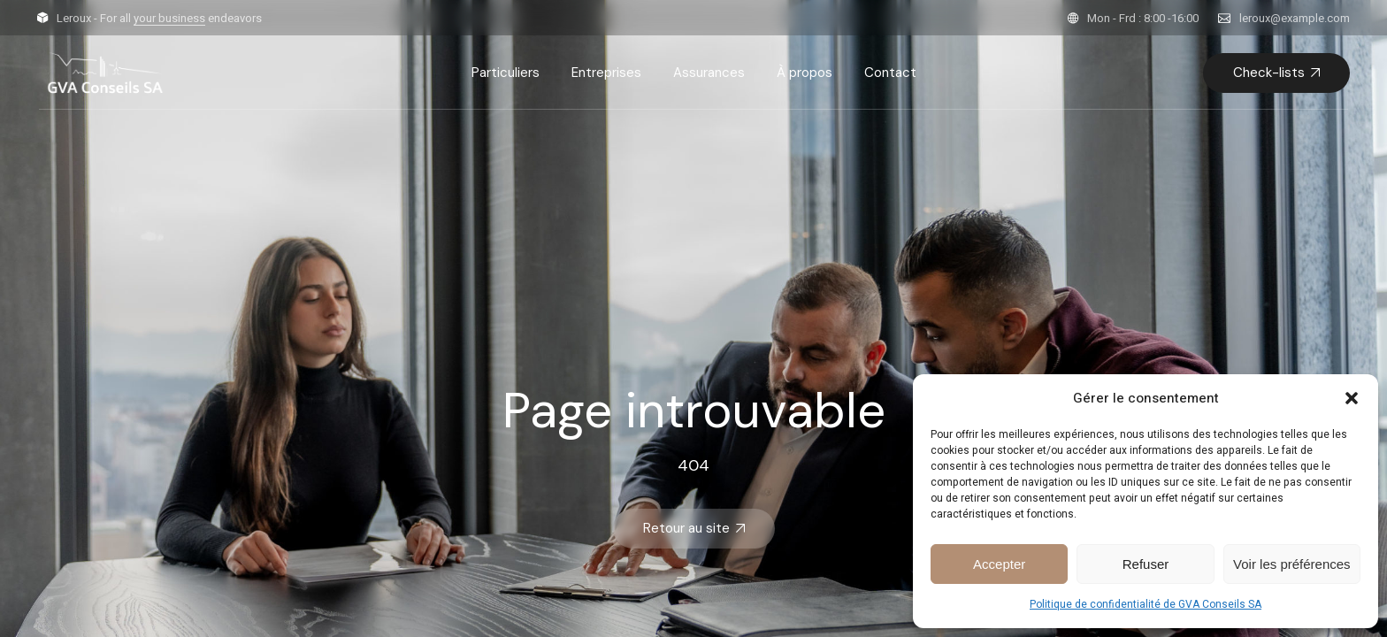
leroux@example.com (1294, 18)
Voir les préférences (1292, 564)
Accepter (999, 564)
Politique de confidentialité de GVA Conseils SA (1145, 604)
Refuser (1146, 564)
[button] (1351, 398)
